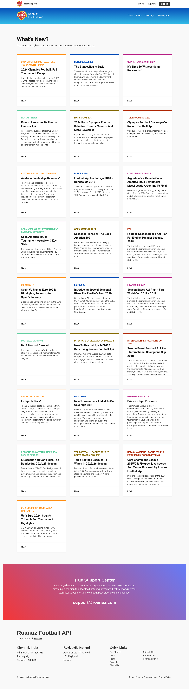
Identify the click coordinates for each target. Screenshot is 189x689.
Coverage (149, 15)
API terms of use (149, 677)
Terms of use (134, 677)
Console (114, 662)
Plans (139, 15)
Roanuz (38, 638)
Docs (130, 15)
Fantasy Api (163, 15)
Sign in (164, 4)
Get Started (115, 652)
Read (23, 101)
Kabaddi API (149, 655)
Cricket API (148, 652)
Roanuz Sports (150, 658)
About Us (114, 665)
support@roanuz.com (94, 602)
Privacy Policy (165, 677)
